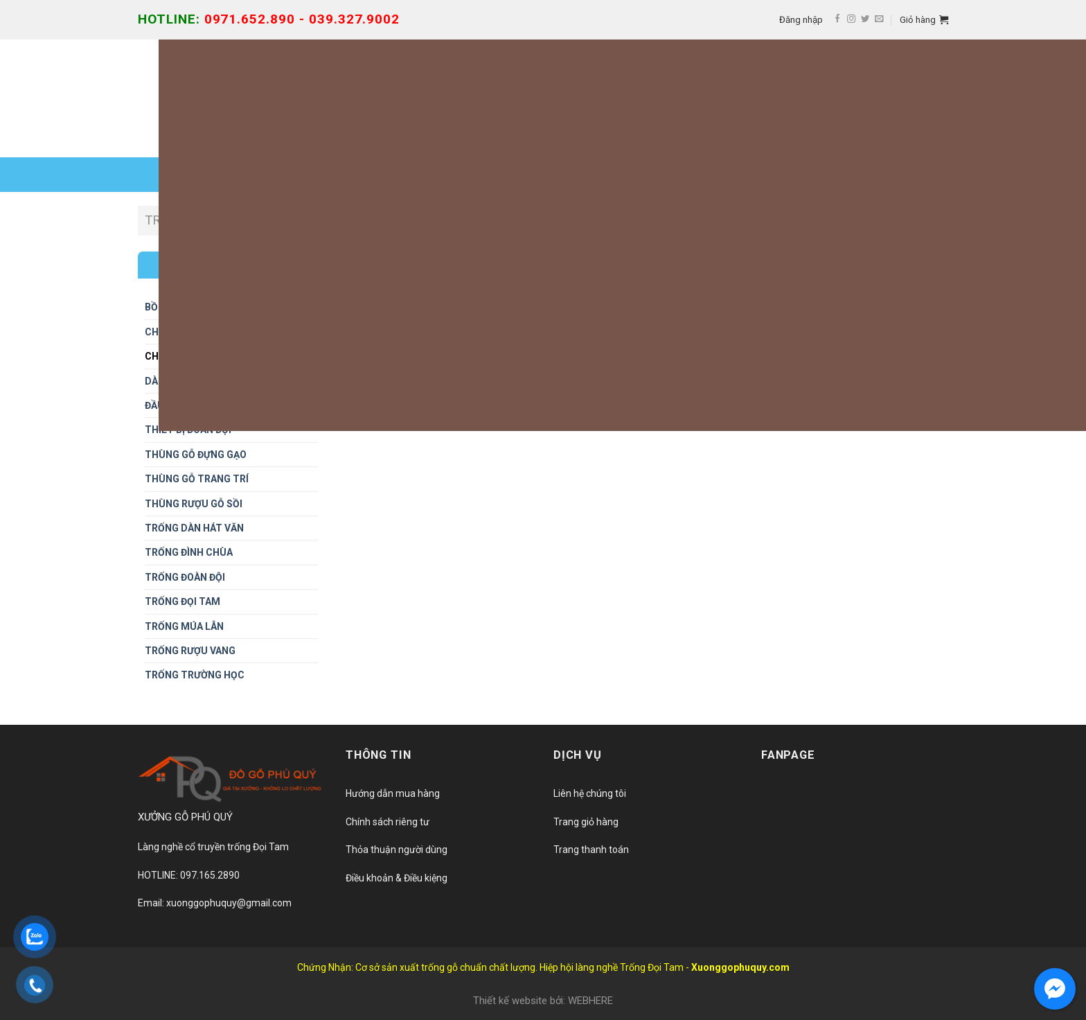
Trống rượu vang (190, 650)
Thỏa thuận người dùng (396, 849)
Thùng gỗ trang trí (197, 478)
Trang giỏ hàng (585, 821)
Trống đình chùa (189, 552)
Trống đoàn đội (185, 577)
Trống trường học (194, 674)
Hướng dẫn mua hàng (393, 793)
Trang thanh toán (591, 849)
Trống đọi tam (182, 601)
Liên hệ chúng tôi (589, 793)
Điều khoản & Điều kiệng (396, 877)
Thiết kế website (510, 1000)
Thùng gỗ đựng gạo (196, 454)
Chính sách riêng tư (387, 821)
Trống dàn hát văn (194, 528)
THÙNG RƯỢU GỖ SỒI (193, 503)
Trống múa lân (184, 626)
